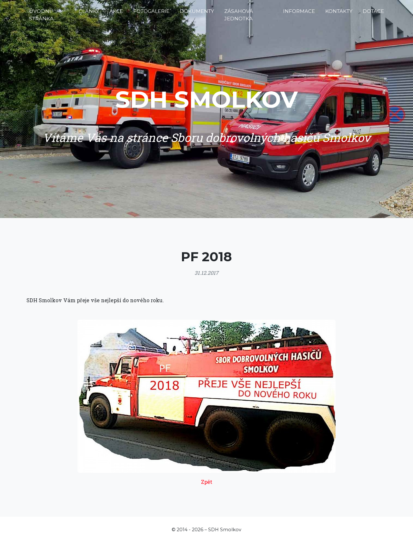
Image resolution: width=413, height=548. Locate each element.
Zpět (206, 481)
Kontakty (338, 14)
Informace (299, 14)
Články (89, 14)
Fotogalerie (151, 14)
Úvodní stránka (41, 17)
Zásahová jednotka (238, 17)
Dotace (373, 14)
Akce (116, 14)
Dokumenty (197, 14)
